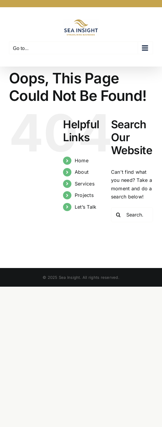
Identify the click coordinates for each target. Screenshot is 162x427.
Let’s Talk (85, 207)
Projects (84, 195)
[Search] (118, 214)
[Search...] (132, 214)
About (81, 172)
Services (84, 184)
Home (81, 160)
